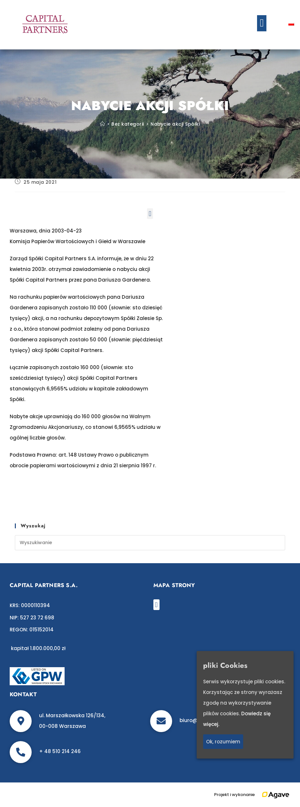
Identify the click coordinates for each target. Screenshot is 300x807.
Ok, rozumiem (223, 741)
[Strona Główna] (102, 124)
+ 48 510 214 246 (60, 751)
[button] (261, 23)
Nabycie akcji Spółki (175, 124)
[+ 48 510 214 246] (21, 752)
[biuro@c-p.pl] (161, 721)
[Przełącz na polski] (291, 23)
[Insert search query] (150, 542)
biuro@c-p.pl (196, 720)
